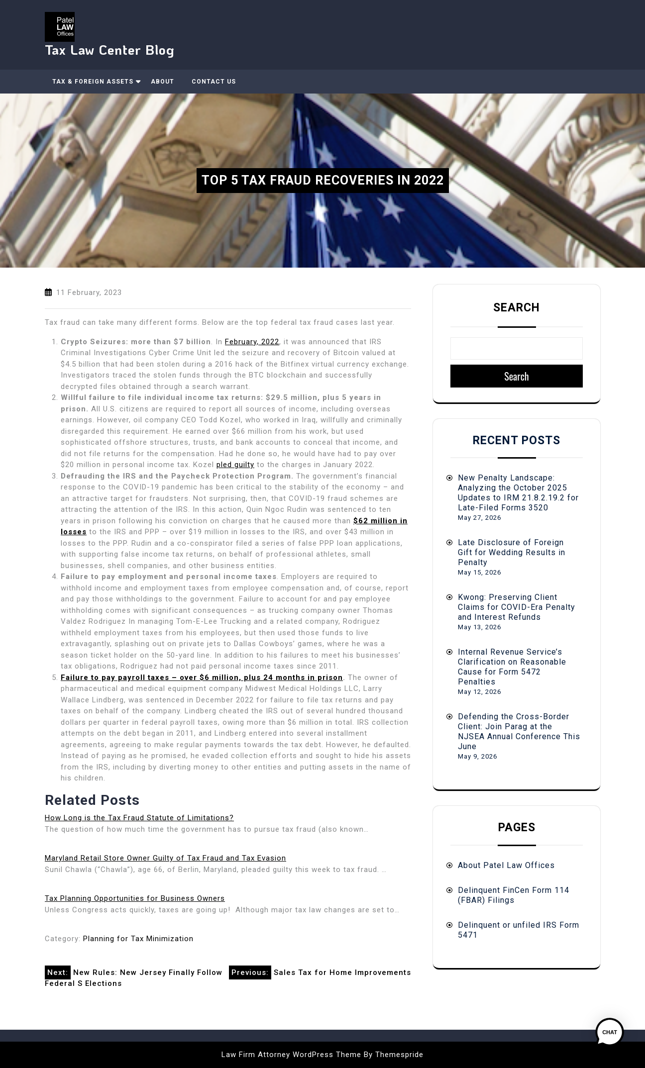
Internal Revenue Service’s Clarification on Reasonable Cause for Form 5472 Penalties (512, 666)
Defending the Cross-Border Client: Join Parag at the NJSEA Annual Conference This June (519, 731)
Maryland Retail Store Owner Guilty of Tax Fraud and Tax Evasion (165, 858)
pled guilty (235, 464)
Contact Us (214, 81)
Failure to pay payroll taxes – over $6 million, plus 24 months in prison (202, 677)
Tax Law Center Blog (110, 49)
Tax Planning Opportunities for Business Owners (135, 898)
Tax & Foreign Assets (92, 81)
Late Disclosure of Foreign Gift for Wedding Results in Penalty (511, 552)
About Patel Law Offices (506, 865)
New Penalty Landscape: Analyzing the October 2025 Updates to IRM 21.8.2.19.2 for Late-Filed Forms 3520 (518, 492)
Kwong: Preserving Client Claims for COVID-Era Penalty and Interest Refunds (516, 607)
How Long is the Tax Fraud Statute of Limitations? (139, 817)
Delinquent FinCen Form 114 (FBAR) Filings (513, 895)
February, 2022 (252, 341)
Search (516, 307)
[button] (614, 1037)
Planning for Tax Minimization (138, 938)
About (162, 81)
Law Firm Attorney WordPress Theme (291, 1054)
